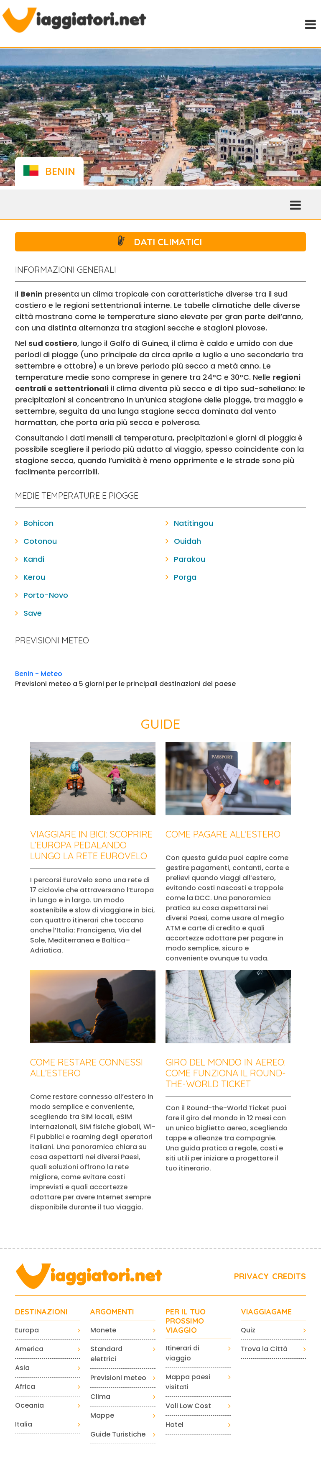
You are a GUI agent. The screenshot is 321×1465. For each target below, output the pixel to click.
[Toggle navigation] (309, 23)
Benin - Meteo (38, 674)
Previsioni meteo (118, 1378)
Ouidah (187, 541)
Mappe (102, 1415)
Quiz (248, 1330)
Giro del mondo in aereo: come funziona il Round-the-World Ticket (226, 1073)
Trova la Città (264, 1349)
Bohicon (38, 523)
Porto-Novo (45, 595)
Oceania (29, 1405)
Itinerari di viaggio (182, 1353)
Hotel (174, 1424)
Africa (25, 1386)
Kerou (34, 577)
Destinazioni (41, 1311)
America (29, 1349)
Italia (23, 1424)
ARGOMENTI (112, 1311)
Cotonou (40, 541)
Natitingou (193, 523)
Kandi (33, 559)
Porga (185, 577)
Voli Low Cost (188, 1406)
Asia (22, 1368)
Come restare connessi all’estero (86, 1067)
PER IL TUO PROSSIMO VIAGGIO (186, 1320)
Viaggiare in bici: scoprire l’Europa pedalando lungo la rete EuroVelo (91, 845)
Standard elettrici (106, 1354)
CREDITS (289, 1276)
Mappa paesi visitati (188, 1382)
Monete (103, 1330)
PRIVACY (251, 1276)
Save (32, 613)
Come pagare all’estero (223, 834)
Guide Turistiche (117, 1434)
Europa (27, 1330)
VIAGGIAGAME (266, 1311)
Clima (100, 1396)
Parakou (189, 559)
